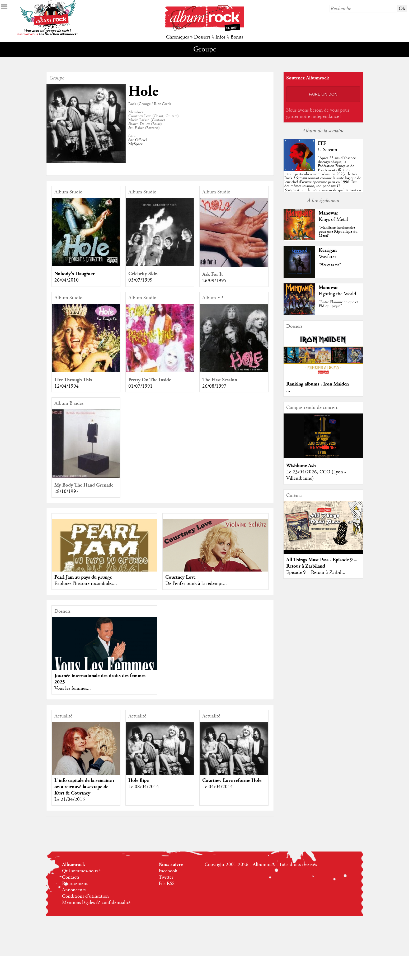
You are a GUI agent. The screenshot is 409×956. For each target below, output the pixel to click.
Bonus (237, 37)
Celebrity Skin (143, 274)
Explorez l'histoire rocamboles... (85, 584)
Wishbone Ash (301, 466)
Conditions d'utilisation (85, 896)
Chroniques (177, 37)
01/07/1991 (140, 386)
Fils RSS (167, 884)
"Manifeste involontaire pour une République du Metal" (338, 231)
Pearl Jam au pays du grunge (83, 577)
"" (322, 178)
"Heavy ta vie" (330, 265)
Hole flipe (138, 780)
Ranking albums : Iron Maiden (317, 384)
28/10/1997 (66, 491)
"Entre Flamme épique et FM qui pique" (338, 304)
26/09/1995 (214, 281)
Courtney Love (180, 577)
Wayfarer (327, 257)
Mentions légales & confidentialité (96, 903)
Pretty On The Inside (149, 380)
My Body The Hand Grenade (83, 485)
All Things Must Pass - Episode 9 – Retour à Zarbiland (321, 563)
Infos (220, 37)
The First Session (219, 380)
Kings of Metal (333, 219)
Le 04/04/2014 (217, 787)
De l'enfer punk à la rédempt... (196, 584)
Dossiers (202, 37)
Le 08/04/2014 (143, 787)
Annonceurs (74, 890)
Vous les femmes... (72, 688)
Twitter (166, 877)
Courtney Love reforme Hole (231, 780)
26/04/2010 (66, 280)
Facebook (168, 871)
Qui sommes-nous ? (81, 871)
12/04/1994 (66, 386)
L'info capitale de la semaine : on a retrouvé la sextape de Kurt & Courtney (84, 786)
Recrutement (75, 884)
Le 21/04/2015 (69, 799)
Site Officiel (137, 140)
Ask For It (212, 274)
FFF (322, 143)
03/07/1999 (140, 280)
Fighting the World (337, 294)
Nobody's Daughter (74, 274)
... (288, 390)
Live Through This (73, 380)
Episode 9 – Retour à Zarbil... (315, 572)
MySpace (135, 144)
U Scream (327, 150)
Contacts (70, 877)
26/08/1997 (214, 386)
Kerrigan (328, 250)
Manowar (328, 213)
